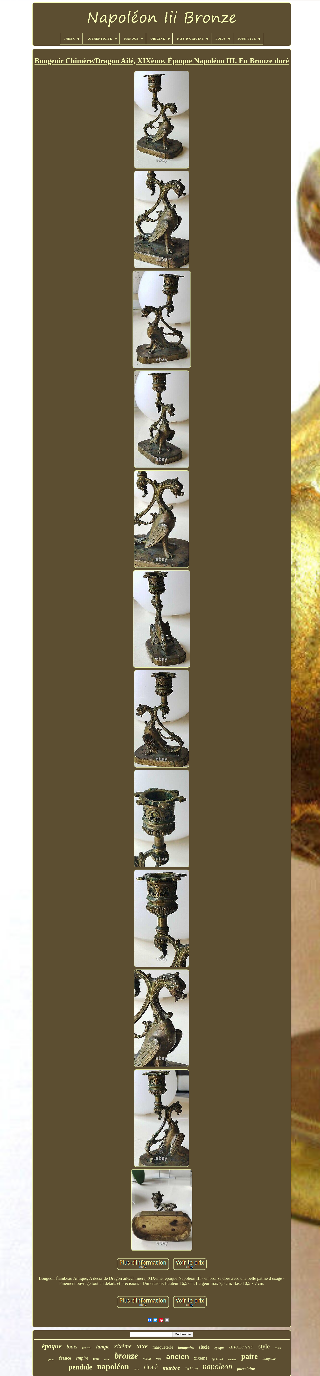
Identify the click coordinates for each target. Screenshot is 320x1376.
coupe (86, 1348)
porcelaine (246, 1368)
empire (82, 1358)
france (65, 1358)
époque (52, 1346)
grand (51, 1359)
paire (249, 1356)
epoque (219, 1348)
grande (217, 1358)
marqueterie (163, 1347)
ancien (177, 1357)
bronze (126, 1356)
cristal (278, 1348)
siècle (204, 1347)
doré (151, 1366)
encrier (232, 1359)
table (96, 1359)
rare (136, 1369)
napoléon (113, 1366)
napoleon (217, 1366)
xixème (123, 1346)
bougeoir (269, 1359)
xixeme (201, 1358)
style (264, 1346)
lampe (102, 1347)
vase (158, 1359)
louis (71, 1347)
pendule (80, 1367)
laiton (191, 1369)
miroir (147, 1359)
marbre (171, 1368)
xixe (142, 1346)
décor (107, 1359)
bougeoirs (186, 1348)
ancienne (241, 1347)
